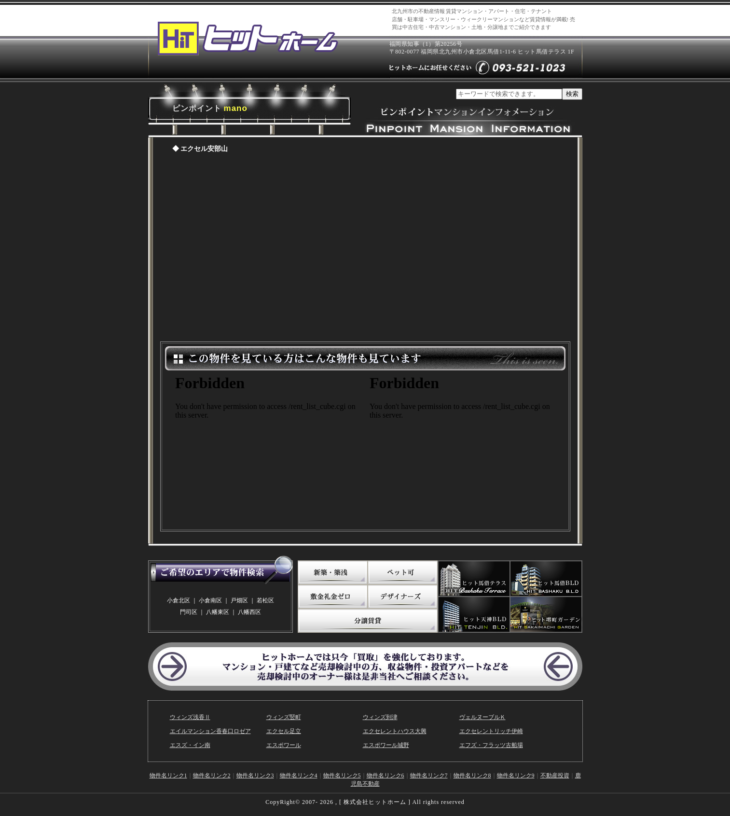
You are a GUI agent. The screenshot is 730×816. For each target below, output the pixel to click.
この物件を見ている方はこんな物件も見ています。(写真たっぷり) (267, 447)
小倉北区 (178, 600)
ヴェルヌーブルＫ (482, 717)
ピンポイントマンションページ (365, 249)
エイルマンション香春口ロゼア (210, 731)
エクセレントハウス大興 (395, 731)
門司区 (188, 612)
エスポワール (283, 745)
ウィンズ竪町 (283, 717)
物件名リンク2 (212, 775)
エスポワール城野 (386, 745)
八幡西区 (249, 612)
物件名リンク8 (472, 775)
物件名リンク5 (342, 775)
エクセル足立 (283, 731)
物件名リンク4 (298, 775)
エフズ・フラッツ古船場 (491, 745)
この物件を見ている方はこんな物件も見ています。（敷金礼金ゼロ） (462, 447)
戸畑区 (239, 600)
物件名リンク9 (516, 775)
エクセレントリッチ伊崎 (491, 731)
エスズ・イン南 (190, 745)
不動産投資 (554, 775)
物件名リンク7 (429, 775)
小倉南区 (210, 600)
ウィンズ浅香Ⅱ (190, 717)
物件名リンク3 (255, 775)
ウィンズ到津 (380, 717)
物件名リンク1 (168, 775)
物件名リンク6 (385, 775)
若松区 (265, 600)
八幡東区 (217, 612)
